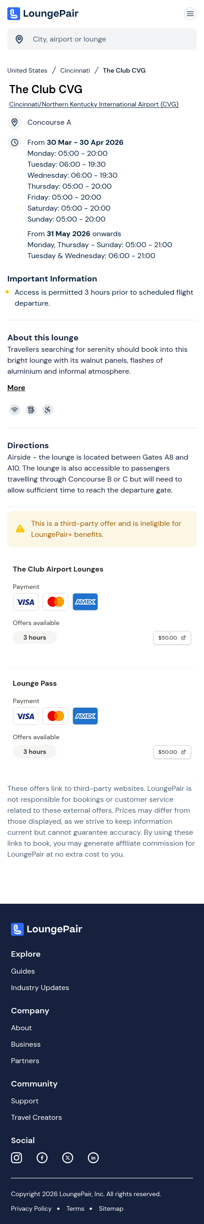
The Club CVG (124, 70)
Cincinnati (75, 70)
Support (24, 1101)
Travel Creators (36, 1117)
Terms (75, 1208)
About (21, 1028)
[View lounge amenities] (104, 409)
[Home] (44, 13)
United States (27, 70)
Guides (23, 971)
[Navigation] (190, 14)
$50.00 (172, 637)
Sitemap (111, 1208)
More (16, 387)
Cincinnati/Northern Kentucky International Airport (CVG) (93, 104)
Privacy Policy (31, 1208)
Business (26, 1044)
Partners (25, 1060)
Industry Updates (40, 987)
